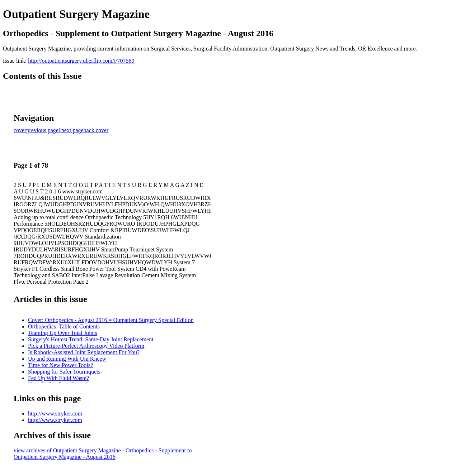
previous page (42, 130)
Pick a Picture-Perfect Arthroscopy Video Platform (86, 346)
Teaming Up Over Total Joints (62, 333)
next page (72, 130)
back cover (96, 130)
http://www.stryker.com (55, 413)
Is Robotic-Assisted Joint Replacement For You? (84, 352)
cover (20, 130)
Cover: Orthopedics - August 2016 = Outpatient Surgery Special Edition (111, 320)
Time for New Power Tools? (60, 365)
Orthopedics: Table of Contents (64, 326)
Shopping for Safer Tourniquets (64, 372)
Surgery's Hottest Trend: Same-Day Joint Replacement (91, 339)
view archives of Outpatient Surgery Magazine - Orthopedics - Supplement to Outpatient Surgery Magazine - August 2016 (103, 453)
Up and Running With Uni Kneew (67, 359)
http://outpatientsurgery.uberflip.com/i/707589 (81, 61)
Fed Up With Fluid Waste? (58, 378)
